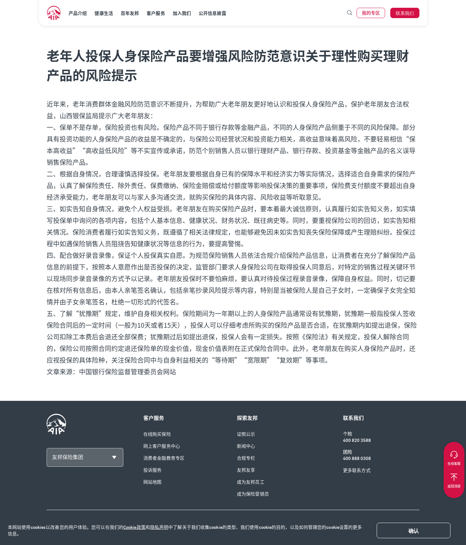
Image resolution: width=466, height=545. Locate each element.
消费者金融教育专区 (163, 458)
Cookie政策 (134, 527)
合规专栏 (246, 458)
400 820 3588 (357, 440)
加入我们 (182, 13)
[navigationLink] (54, 13)
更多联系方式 (357, 470)
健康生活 (103, 13)
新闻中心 (246, 446)
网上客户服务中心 (161, 446)
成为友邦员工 (250, 482)
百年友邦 (130, 13)
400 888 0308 (357, 458)
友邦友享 (246, 470)
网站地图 (152, 482)
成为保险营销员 (253, 494)
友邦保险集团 (67, 457)
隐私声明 (159, 527)
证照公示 (246, 434)
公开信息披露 (212, 13)
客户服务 (156, 13)
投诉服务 (152, 470)
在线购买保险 (157, 434)
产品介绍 (78, 13)
